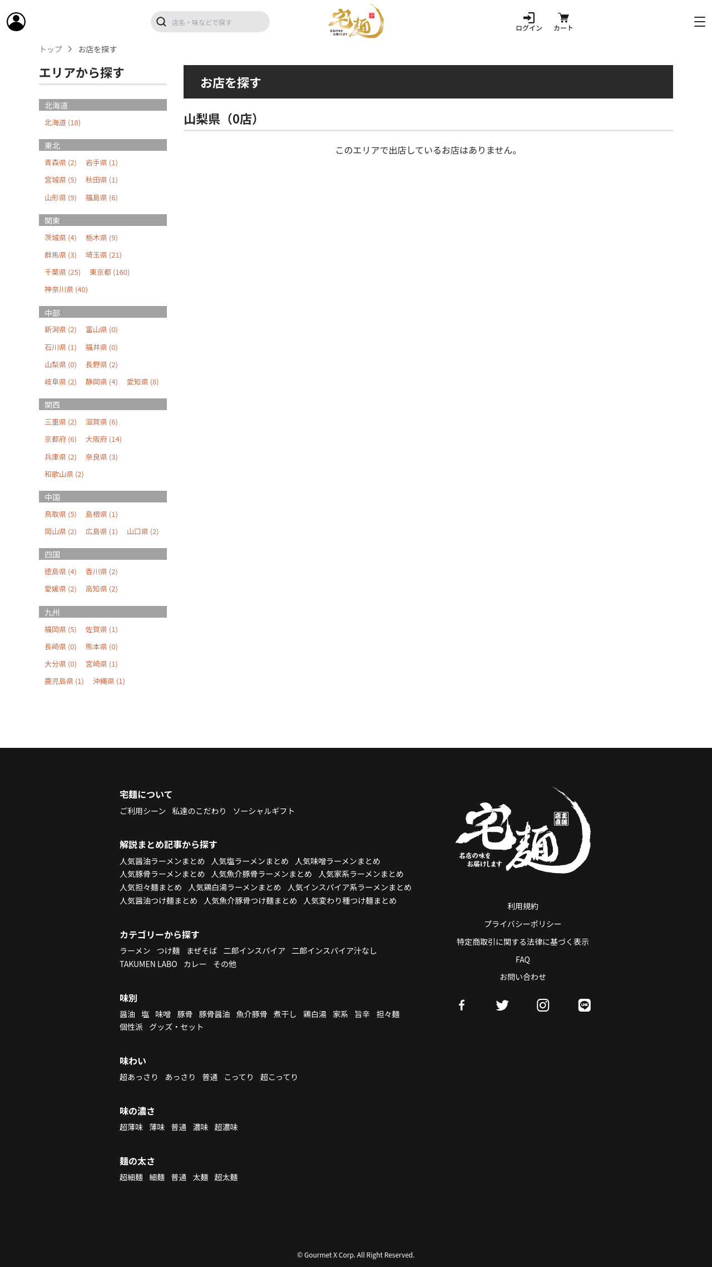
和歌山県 (64, 474)
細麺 (157, 1176)
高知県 (102, 588)
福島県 (102, 197)
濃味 (200, 1126)
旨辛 (362, 1013)
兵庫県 (60, 456)
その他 (224, 963)
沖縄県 (109, 681)
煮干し (285, 1013)
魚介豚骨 (252, 1013)
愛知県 (143, 381)
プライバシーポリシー (523, 923)
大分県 (60, 663)
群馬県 (60, 254)
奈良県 (102, 456)
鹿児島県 (64, 681)
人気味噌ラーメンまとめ (337, 860)
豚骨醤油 (214, 1013)
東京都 (110, 272)
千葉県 (62, 272)
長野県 (102, 364)
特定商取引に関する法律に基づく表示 (523, 941)
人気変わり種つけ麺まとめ (350, 900)
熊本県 (102, 646)
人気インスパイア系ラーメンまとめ (350, 887)
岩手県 (102, 162)
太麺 (200, 1176)
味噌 (163, 1013)
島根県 (102, 514)
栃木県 (102, 237)
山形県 (60, 197)
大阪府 (104, 438)
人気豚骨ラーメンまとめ (162, 873)
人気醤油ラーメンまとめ (162, 860)
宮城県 (60, 179)
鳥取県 (60, 514)
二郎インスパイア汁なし (334, 950)
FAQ (523, 959)
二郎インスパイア (254, 950)
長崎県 (60, 646)
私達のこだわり (199, 810)
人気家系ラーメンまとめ (360, 873)
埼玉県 (104, 254)
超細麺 (131, 1176)
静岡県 (102, 381)
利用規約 (522, 905)
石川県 (60, 347)
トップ (50, 49)
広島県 (102, 531)
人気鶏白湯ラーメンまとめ (234, 887)
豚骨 (184, 1013)
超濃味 (226, 1126)
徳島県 (60, 571)
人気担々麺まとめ (151, 887)
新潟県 (60, 329)
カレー (195, 963)
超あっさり (139, 1076)
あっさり (180, 1076)
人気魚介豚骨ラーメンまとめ (261, 873)
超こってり (279, 1076)
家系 (340, 1013)
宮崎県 (102, 663)
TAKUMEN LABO (148, 963)
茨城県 (60, 237)
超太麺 (226, 1176)
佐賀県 (102, 629)
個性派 (131, 1026)
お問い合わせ (523, 976)
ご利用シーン (143, 810)
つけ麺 (168, 950)
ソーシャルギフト (264, 810)
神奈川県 (66, 289)
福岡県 (60, 629)
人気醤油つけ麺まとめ (158, 900)
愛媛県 (60, 588)
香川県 (102, 571)
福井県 (102, 347)
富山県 (102, 329)
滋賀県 (102, 421)
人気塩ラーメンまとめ (250, 860)
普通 (209, 1076)
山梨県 (60, 364)
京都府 (60, 438)
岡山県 (60, 531)
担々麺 (387, 1013)
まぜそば (201, 950)
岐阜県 (60, 381)
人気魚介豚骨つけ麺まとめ (250, 900)
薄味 (157, 1126)
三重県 (60, 421)
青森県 (60, 162)
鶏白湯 (315, 1013)
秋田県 (102, 179)
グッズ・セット (176, 1026)
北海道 (62, 122)
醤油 (127, 1013)
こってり (239, 1076)
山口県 (143, 531)
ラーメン (135, 950)
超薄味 (131, 1126)
